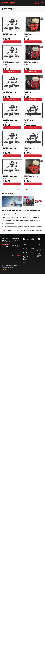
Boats (24, 249)
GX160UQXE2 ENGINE (31, 121)
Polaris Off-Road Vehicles (25, 257)
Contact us (4, 230)
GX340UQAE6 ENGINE (31, 177)
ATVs (24, 243)
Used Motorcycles (33, 244)
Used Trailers (33, 248)
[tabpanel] (16, 246)
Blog (38, 243)
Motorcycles (25, 247)
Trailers (24, 251)
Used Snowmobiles (33, 247)
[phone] (36, 3)
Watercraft (25, 248)
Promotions (25, 260)
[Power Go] (12, 269)
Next (28, 189)
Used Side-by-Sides (32, 250)
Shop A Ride (8, 267)
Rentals (38, 257)
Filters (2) (5, 15)
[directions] (39, 3)
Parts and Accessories (39, 254)
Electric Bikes (25, 252)
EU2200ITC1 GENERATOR (11, 63)
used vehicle (18, 222)
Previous (17, 189)
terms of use (25, 269)
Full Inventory (25, 241)
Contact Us (38, 241)
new (14, 222)
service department (28, 222)
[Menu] (42, 3)
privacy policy (39, 268)
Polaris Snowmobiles (25, 259)
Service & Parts (39, 250)
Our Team (38, 244)
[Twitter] (19, 255)
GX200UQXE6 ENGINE (31, 92)
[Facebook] (18, 255)
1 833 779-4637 (6, 246)
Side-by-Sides (25, 244)
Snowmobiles (25, 245)
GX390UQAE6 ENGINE (10, 35)
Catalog (24, 255)
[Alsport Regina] (8, 3)
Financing (24, 262)
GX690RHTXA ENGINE (10, 121)
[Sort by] (38, 15)
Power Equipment (26, 253)
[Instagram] (16, 255)
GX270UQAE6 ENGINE (31, 35)
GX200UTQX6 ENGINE (31, 63)
